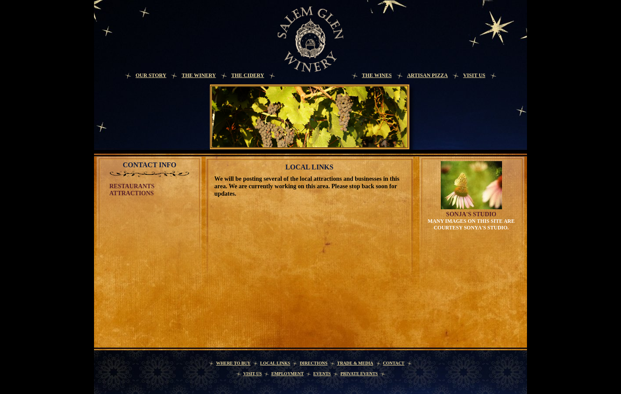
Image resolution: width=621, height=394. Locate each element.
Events (322, 373)
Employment (287, 373)
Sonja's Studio (471, 214)
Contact (394, 363)
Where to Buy (233, 363)
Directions (313, 363)
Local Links (275, 363)
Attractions (131, 193)
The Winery (198, 75)
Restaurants (131, 186)
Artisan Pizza (427, 75)
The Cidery (247, 75)
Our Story (151, 75)
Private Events (359, 373)
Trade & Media (355, 363)
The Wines (377, 75)
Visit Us (474, 75)
